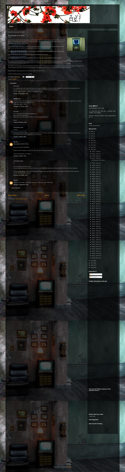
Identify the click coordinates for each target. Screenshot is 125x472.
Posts (92, 274)
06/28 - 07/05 (95, 201)
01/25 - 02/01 (95, 251)
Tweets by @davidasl (94, 125)
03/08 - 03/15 (95, 237)
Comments (93, 277)
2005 (92, 267)
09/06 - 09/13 (95, 179)
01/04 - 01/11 (95, 258)
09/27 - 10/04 (95, 172)
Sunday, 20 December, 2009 (21, 93)
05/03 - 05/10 (95, 219)
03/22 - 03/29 (95, 233)
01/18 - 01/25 (95, 253)
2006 (92, 265)
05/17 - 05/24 (95, 215)
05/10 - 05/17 (95, 217)
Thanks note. (92, 416)
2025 (92, 133)
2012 (92, 142)
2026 (92, 131)
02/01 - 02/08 (95, 248)
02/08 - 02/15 (95, 246)
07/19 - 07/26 (95, 194)
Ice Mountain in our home (98, 160)
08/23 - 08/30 (95, 183)
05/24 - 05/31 (95, 212)
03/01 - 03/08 (95, 239)
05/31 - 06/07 (95, 210)
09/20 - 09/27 (95, 174)
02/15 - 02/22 (95, 244)
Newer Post (12, 195)
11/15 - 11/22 (95, 153)
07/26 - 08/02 (95, 192)
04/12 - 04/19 (95, 226)
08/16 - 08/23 (95, 185)
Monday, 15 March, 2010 (20, 156)
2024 (92, 136)
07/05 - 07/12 (95, 199)
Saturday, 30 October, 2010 (21, 175)
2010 (92, 147)
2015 (92, 138)
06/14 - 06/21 (95, 206)
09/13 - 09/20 (95, 176)
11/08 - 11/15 (95, 156)
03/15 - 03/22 (95, 235)
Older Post (81, 195)
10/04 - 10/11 (95, 169)
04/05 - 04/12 (95, 228)
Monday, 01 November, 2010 (21, 184)
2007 (92, 263)
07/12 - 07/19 (95, 197)
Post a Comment (16, 188)
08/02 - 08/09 (95, 190)
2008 (92, 260)
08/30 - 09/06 (95, 181)
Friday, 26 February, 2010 (20, 122)
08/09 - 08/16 (95, 188)
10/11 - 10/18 (95, 167)
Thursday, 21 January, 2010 (21, 106)
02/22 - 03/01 (95, 242)
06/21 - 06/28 (95, 203)
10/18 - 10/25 (95, 165)
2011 (92, 145)
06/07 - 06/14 (95, 208)
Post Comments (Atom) (21, 198)
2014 (92, 140)
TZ (14, 141)
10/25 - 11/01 (95, 163)
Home (11, 26)
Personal (14, 79)
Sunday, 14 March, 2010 (20, 136)
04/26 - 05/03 (95, 221)
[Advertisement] (102, 43)
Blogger (69, 467)
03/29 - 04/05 (95, 230)
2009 (92, 149)
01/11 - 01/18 (95, 255)
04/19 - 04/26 (95, 224)
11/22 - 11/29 (95, 151)
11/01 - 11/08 (95, 158)
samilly (15, 98)
